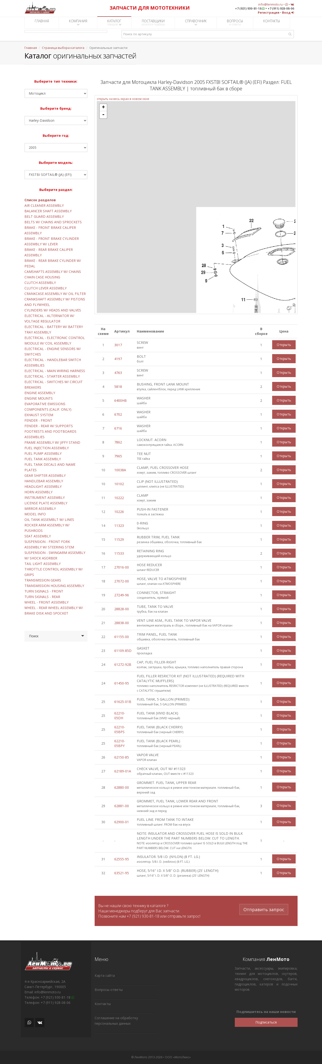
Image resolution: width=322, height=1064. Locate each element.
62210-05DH (119, 715)
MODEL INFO (35, 514)
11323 (119, 525)
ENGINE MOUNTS (38, 398)
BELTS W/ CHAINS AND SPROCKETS (53, 222)
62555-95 (121, 859)
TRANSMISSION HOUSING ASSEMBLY (54, 585)
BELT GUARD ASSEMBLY (44, 216)
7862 (118, 442)
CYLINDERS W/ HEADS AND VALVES (52, 310)
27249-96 (121, 595)
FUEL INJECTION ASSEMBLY (46, 448)
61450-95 (121, 683)
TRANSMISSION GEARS (42, 580)
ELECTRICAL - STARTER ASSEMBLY (52, 376)
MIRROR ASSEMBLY (40, 508)
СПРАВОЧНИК (196, 22)
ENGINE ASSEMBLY (39, 393)
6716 (118, 428)
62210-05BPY (119, 743)
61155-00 (121, 636)
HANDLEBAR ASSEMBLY (43, 481)
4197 (118, 359)
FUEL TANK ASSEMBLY (42, 459)
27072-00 (121, 581)
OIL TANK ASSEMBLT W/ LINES (49, 519)
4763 (118, 372)
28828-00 (121, 609)
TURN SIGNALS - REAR (42, 596)
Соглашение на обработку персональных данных (116, 1021)
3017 (118, 345)
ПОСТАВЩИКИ (153, 22)
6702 (118, 414)
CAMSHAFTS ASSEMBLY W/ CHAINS (52, 271)
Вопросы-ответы (109, 989)
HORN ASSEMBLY (38, 492)
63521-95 (121, 873)
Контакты (103, 1003)
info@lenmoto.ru (270, 4)
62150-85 (121, 757)
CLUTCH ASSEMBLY (40, 282)
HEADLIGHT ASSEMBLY (43, 486)
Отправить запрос (263, 908)
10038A (120, 470)
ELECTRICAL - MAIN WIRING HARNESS (54, 370)
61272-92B (122, 664)
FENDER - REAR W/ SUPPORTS (48, 426)
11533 (119, 553)
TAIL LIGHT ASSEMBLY (42, 563)
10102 (119, 484)
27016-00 (121, 567)
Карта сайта (105, 975)
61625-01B (122, 701)
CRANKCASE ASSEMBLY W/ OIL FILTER (55, 293)
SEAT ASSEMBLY (37, 536)
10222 (119, 497)
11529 (119, 539)
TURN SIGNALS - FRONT (43, 591)
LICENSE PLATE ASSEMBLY (45, 503)
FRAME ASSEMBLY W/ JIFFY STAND (52, 442)
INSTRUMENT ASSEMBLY (44, 497)
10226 (119, 511)
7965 (118, 456)
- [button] (103, 114)
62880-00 (121, 787)
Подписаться (266, 1022)
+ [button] (103, 107)
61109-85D (123, 650)
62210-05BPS (119, 729)
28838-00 (121, 623)
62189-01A (122, 771)
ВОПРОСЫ (235, 22)
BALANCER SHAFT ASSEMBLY (48, 211)
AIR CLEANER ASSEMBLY (44, 205)
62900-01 (121, 822)
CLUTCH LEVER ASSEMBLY (45, 288)
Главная (30, 48)
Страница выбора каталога (63, 48)
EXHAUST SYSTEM (38, 415)
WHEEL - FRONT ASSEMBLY (46, 602)
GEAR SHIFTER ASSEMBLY (45, 475)
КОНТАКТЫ (271, 22)
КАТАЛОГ (114, 22)
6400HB (120, 400)
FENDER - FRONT (38, 420)
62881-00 (121, 806)
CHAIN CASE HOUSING (42, 277)
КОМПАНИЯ (78, 22)
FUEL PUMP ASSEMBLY (43, 453)
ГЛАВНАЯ (42, 22)
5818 (118, 386)
